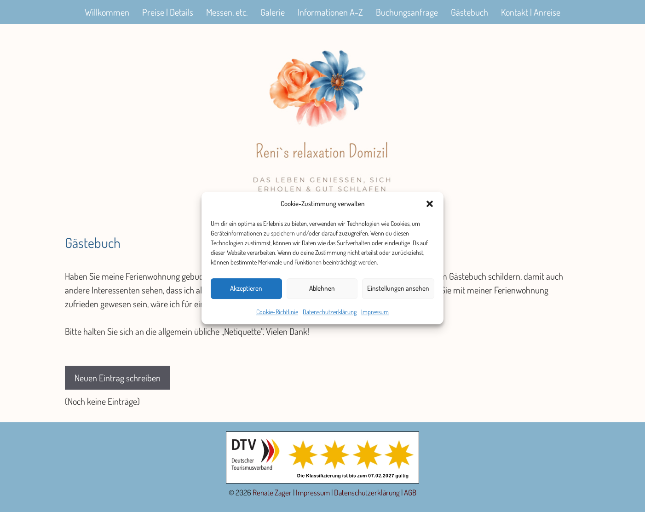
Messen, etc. (227, 12)
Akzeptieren (246, 292)
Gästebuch (469, 12)
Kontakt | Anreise (530, 12)
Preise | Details (167, 12)
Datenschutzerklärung (330, 316)
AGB (410, 492)
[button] (429, 208)
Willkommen (107, 12)
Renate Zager (272, 492)
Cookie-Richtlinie (277, 316)
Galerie (272, 12)
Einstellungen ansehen (398, 292)
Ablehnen (322, 292)
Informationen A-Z (330, 12)
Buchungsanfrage (407, 12)
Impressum (375, 316)
